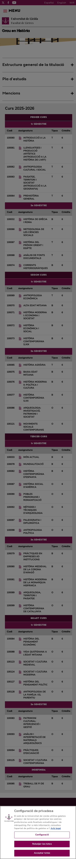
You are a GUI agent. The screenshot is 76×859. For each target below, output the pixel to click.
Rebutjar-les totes (42, 850)
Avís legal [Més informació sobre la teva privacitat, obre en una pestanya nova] (56, 835)
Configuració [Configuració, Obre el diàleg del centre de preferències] (42, 841)
